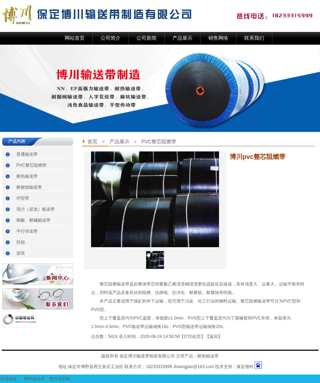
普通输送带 (27, 154)
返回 (213, 336)
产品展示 (119, 141)
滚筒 (20, 253)
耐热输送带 (27, 176)
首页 (92, 141)
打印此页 (192, 336)
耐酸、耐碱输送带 (33, 220)
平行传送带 (27, 231)
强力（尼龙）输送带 (35, 209)
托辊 (20, 242)
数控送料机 (60, 378)
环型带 (22, 198)
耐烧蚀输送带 (29, 187)
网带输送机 (35, 378)
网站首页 (75, 38)
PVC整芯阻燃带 (31, 165)
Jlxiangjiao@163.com (193, 366)
